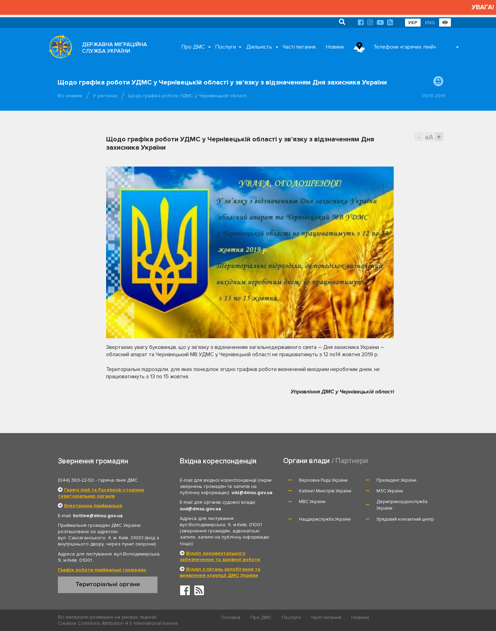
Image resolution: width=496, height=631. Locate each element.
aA (429, 137)
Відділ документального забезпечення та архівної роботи (220, 556)
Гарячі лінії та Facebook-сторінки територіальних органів (101, 493)
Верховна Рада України (323, 480)
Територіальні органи (107, 584)
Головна (230, 617)
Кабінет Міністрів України (325, 491)
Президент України (396, 480)
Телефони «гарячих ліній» (404, 46)
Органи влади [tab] (306, 461)
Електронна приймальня (93, 506)
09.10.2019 (433, 96)
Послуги (225, 46)
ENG (430, 23)
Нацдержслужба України (325, 519)
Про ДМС (193, 46)
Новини (335, 46)
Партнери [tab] (351, 461)
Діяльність (259, 46)
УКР (412, 23)
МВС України (312, 501)
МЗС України (389, 491)
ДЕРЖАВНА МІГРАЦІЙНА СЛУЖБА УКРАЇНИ (114, 47)
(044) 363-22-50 (76, 480)
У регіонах (105, 96)
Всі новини (70, 96)
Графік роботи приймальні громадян (102, 570)
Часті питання (299, 46)
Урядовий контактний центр (405, 519)
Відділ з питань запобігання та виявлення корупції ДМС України (220, 572)
